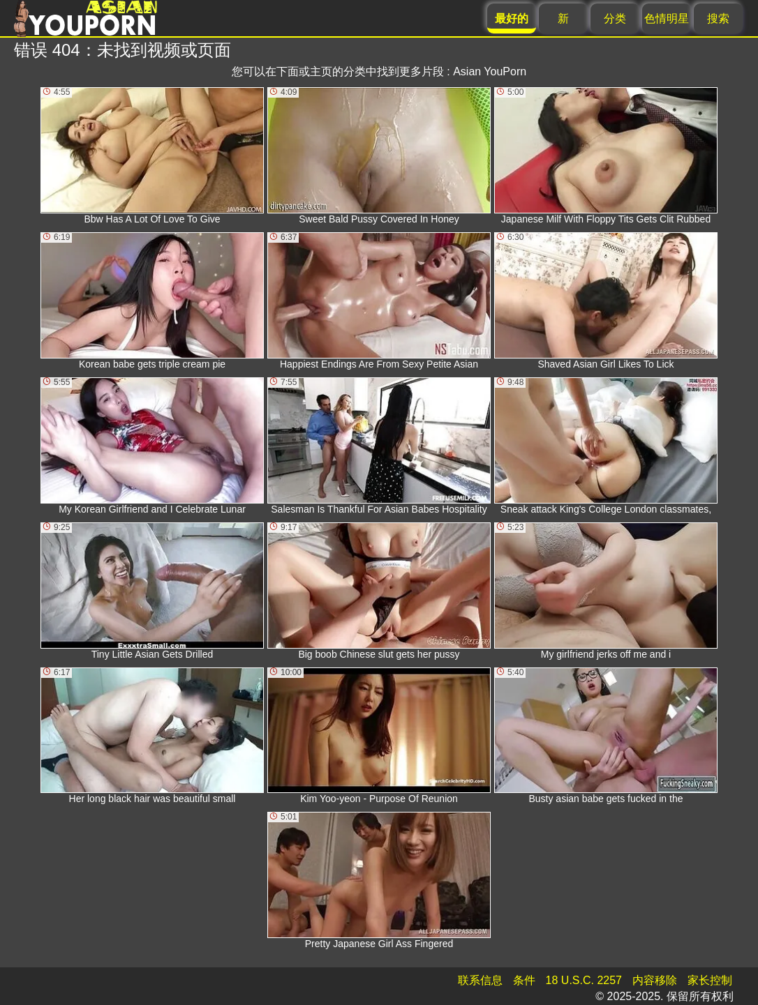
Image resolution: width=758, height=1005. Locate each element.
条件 (524, 980)
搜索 (718, 18)
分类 (615, 18)
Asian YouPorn (489, 71)
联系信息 (480, 980)
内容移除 (654, 980)
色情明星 (666, 18)
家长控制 (710, 980)
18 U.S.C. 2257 (584, 980)
